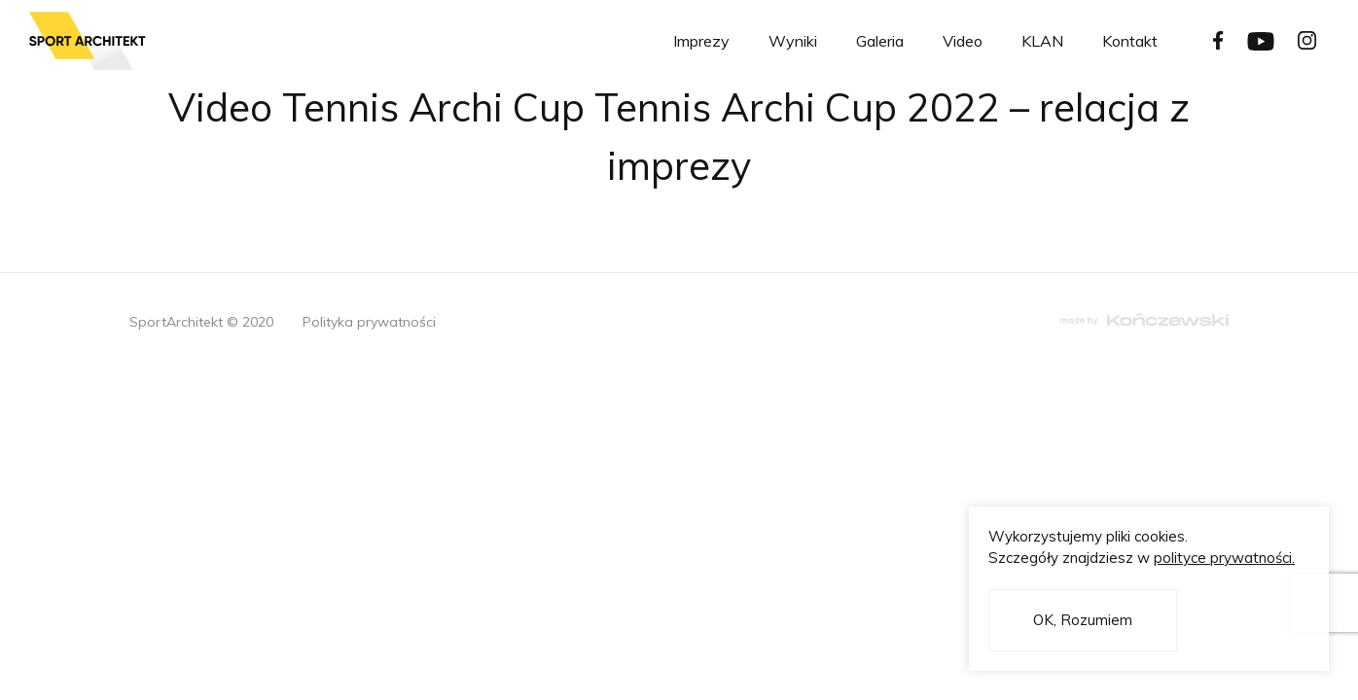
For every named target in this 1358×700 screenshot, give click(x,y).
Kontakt (1130, 41)
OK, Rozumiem (1082, 620)
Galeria (880, 41)
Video (963, 41)
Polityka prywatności (369, 322)
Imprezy (701, 41)
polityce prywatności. (1224, 557)
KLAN (1042, 41)
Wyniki (792, 41)
